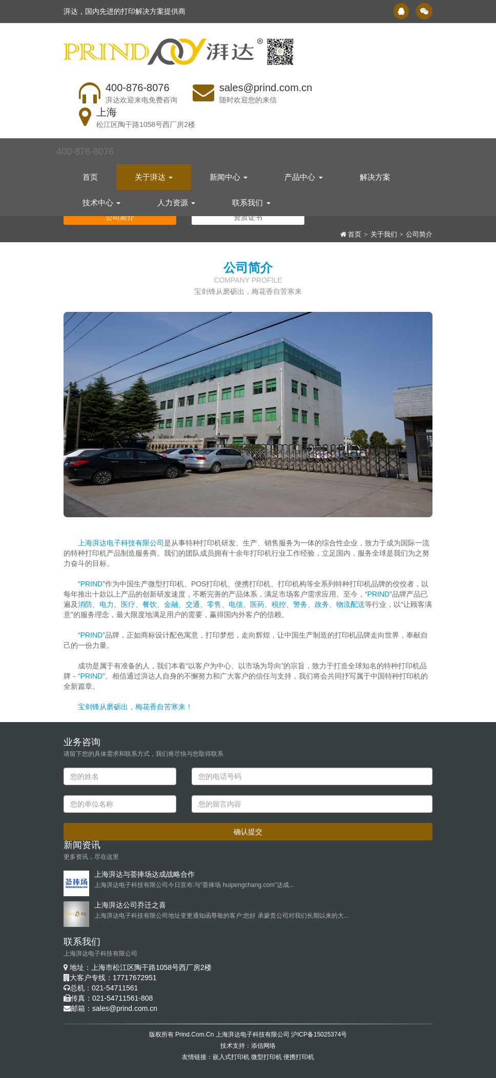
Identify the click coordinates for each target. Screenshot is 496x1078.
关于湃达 (154, 174)
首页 (90, 174)
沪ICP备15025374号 (319, 1034)
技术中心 (101, 199)
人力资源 (176, 199)
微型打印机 (266, 1057)
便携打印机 (298, 1057)
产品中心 (303, 174)
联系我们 (251, 199)
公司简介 (419, 234)
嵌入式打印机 (231, 1057)
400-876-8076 (85, 148)
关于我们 (383, 234)
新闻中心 (228, 174)
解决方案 (375, 174)
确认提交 (248, 832)
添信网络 (263, 1045)
